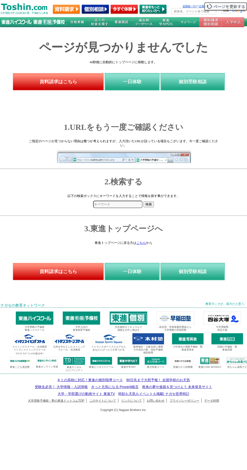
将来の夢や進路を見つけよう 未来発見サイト (177, 387)
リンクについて (131, 400)
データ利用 (211, 400)
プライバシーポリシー (184, 400)
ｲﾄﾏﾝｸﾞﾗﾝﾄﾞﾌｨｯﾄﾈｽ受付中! (29, 353)
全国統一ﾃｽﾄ (190, 6)
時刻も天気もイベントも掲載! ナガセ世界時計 (153, 394)
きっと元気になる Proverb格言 (115, 387)
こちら (141, 243)
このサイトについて (102, 400)
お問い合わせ (156, 400)
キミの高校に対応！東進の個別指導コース (90, 380)
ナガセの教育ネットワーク (22, 305)
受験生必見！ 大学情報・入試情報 (61, 387)
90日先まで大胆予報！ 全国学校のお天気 (158, 380)
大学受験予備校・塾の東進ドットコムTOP (56, 400)
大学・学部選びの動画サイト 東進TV (86, 394)
